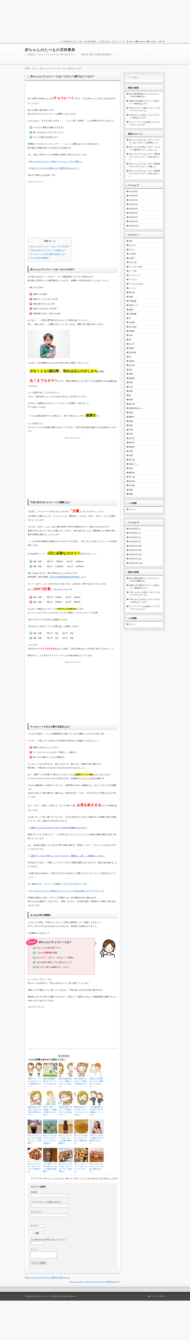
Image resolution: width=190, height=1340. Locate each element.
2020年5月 (133, 196)
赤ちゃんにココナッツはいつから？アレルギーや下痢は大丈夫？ (94, 1282)
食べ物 (114, 1178)
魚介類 (132, 485)
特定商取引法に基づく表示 (72, 41)
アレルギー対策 (85, 1178)
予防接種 (132, 301)
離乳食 (132, 473)
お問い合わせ (105, 41)
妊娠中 (132, 348)
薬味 (131, 425)
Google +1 (153, 41)
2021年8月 (133, 191)
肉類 (131, 413)
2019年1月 (133, 221)
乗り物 (132, 292)
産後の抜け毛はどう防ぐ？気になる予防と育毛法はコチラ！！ (34, 1111)
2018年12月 (134, 226)
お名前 (33, 1192)
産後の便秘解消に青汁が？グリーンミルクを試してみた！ (50, 1082)
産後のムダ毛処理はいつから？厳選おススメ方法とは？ (96, 1082)
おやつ (70, 1178)
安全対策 (132, 352)
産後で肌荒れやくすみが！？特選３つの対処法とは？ (81, 1081)
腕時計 (132, 417)
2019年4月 (133, 209)
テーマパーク (134, 275)
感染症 (132, 361)
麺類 (131, 494)
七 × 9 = (37, 1226)
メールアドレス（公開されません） (46, 1202)
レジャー (132, 288)
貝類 (131, 455)
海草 (131, 382)
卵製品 (132, 331)
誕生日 (132, 442)
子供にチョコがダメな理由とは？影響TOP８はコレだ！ (54, 168)
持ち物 (132, 365)
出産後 (132, 322)
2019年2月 (133, 217)
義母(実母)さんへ (136, 408)
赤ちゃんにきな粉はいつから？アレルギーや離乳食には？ (81, 1139)
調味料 (132, 447)
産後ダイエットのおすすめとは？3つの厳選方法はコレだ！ (34, 1082)
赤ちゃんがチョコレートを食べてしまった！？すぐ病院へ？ (56, 161)
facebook (141, 41)
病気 (131, 391)
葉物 (131, 421)
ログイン (132, 509)
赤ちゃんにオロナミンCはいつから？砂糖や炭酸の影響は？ (65, 1139)
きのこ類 (132, 262)
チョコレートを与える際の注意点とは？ (47, 254)
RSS (163, 41)
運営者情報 (91, 41)
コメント (34, 1249)
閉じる (52, 241)
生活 (97, 1178)
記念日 (132, 438)
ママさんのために (136, 284)
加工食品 (132, 327)
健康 (93, 1178)
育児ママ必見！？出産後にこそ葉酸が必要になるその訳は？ (50, 1111)
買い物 (132, 460)
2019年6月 (133, 200)
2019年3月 (133, 213)
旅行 (131, 370)
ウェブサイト (36, 1212)
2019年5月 (133, 204)
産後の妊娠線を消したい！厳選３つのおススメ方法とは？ (65, 1082)
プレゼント (133, 279)
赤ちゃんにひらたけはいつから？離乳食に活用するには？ (48, 1278)
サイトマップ (120, 41)
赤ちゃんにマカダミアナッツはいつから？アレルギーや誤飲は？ (50, 1139)
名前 (131, 335)
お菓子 (76, 1178)
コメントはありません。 (56, 1178)
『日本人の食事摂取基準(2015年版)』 (64, 577)
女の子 (132, 344)
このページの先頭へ (156, 1296)
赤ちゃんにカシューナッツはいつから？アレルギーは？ (81, 1167)
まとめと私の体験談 (39, 258)
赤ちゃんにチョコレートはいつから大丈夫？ (49, 246)
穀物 (131, 400)
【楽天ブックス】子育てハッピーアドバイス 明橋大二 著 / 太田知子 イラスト (67, 856)
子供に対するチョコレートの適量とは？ (47, 250)
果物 (131, 374)
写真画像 (132, 314)
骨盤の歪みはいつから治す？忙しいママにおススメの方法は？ (81, 1111)
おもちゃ (132, 245)
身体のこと (107, 1178)
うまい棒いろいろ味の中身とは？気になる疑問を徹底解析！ (50, 1167)
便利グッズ (133, 305)
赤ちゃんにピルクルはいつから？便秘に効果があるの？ (96, 1167)
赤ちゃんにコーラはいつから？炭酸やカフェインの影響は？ (34, 1139)
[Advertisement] (95, 19)
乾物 (131, 297)
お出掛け (132, 254)
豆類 (101, 1178)
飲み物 (132, 481)
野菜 (131, 468)
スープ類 (132, 271)
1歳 (130, 241)
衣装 (131, 434)
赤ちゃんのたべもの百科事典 (50, 50)
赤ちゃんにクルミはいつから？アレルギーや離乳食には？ (34, 1167)
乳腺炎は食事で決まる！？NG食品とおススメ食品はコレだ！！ (65, 1111)
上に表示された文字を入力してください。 (49, 1239)
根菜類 (132, 378)
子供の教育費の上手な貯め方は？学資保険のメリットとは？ (96, 1111)
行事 (131, 430)
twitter (131, 41)
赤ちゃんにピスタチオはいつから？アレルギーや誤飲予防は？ (65, 1167)
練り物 (132, 404)
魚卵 (131, 490)
